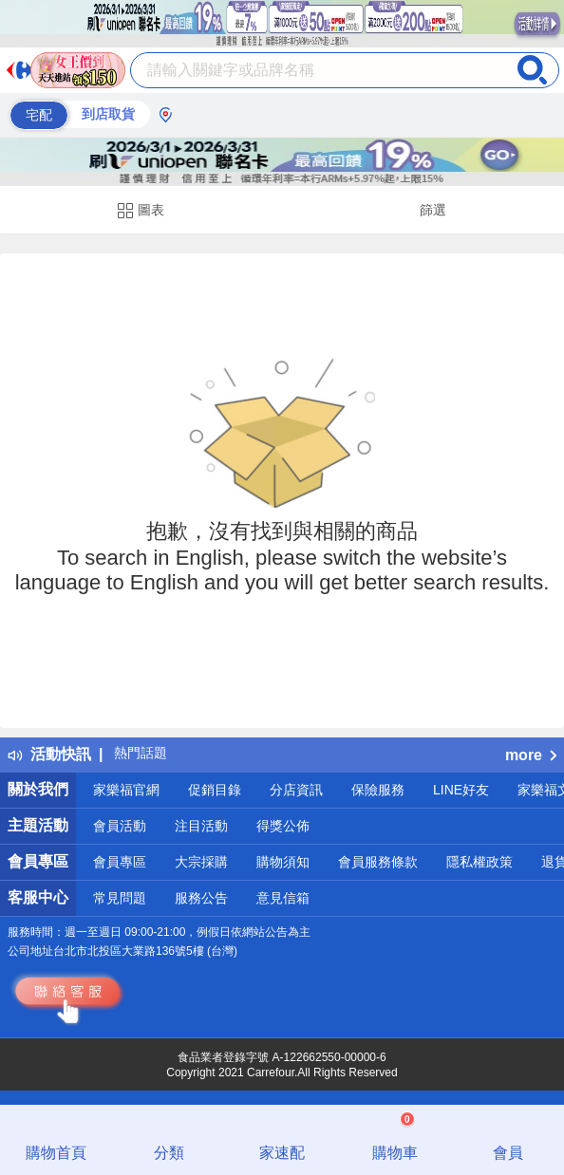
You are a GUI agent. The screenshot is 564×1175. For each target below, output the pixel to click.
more (530, 755)
